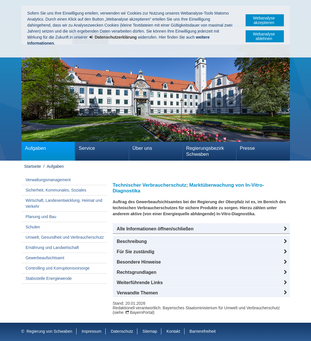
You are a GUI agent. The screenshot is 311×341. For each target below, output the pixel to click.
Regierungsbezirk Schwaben (205, 151)
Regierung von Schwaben (49, 331)
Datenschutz (122, 331)
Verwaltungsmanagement (48, 180)
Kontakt (173, 331)
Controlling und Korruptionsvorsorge (58, 268)
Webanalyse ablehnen (264, 36)
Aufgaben (35, 148)
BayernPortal (141, 312)
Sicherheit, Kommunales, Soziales (56, 190)
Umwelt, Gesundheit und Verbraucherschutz (65, 237)
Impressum (91, 331)
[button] (201, 229)
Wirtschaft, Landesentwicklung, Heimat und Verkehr (64, 203)
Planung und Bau (41, 216)
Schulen (33, 227)
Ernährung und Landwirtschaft (52, 247)
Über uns (142, 148)
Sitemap (150, 331)
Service (87, 148)
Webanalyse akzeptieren (264, 20)
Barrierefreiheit (202, 331)
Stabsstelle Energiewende (49, 278)
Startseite (32, 166)
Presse (247, 148)
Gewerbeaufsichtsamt (45, 258)
